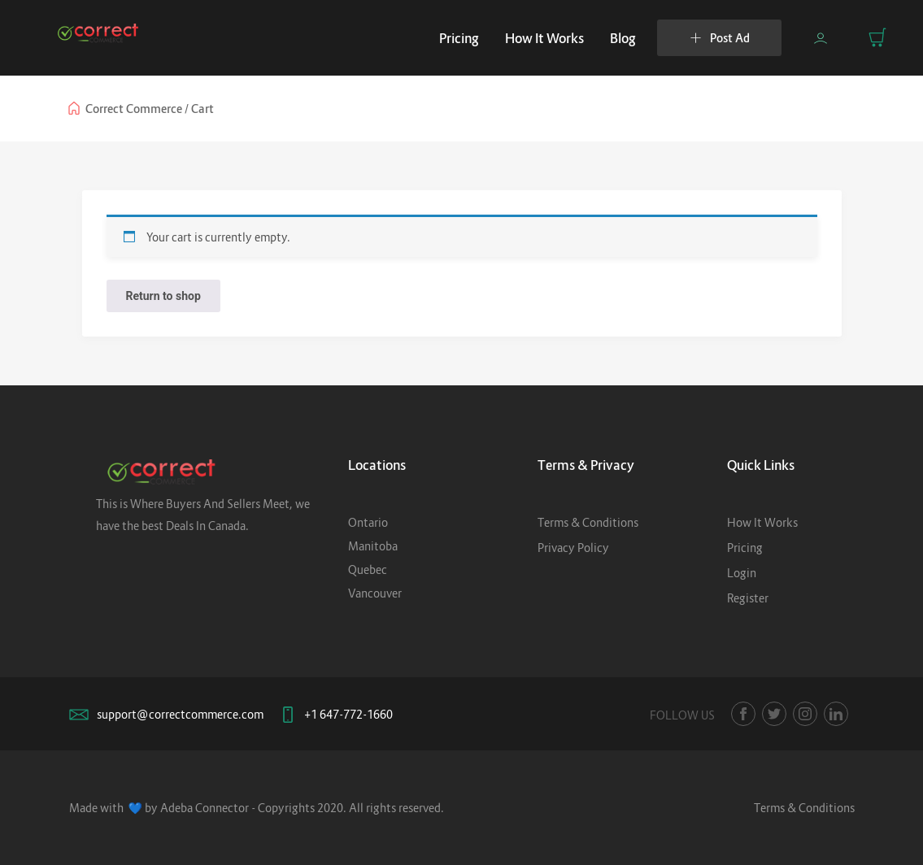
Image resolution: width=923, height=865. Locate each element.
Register (747, 598)
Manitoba (373, 546)
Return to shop (163, 295)
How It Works (544, 38)
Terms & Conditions (588, 522)
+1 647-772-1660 (348, 714)
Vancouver (375, 593)
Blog (623, 38)
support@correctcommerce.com (180, 714)
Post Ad (720, 38)
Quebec (367, 569)
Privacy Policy (573, 547)
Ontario (368, 522)
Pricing (459, 38)
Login (741, 573)
